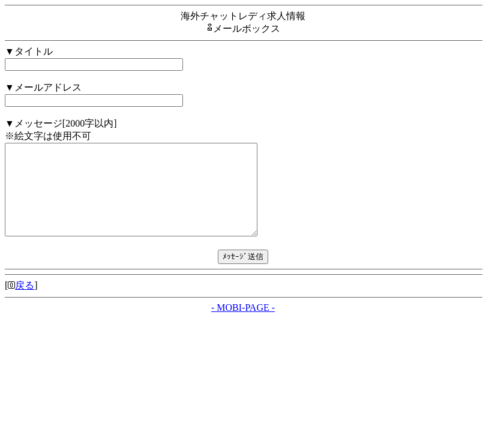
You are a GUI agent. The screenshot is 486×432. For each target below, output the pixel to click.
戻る (24, 303)
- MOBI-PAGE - (243, 325)
